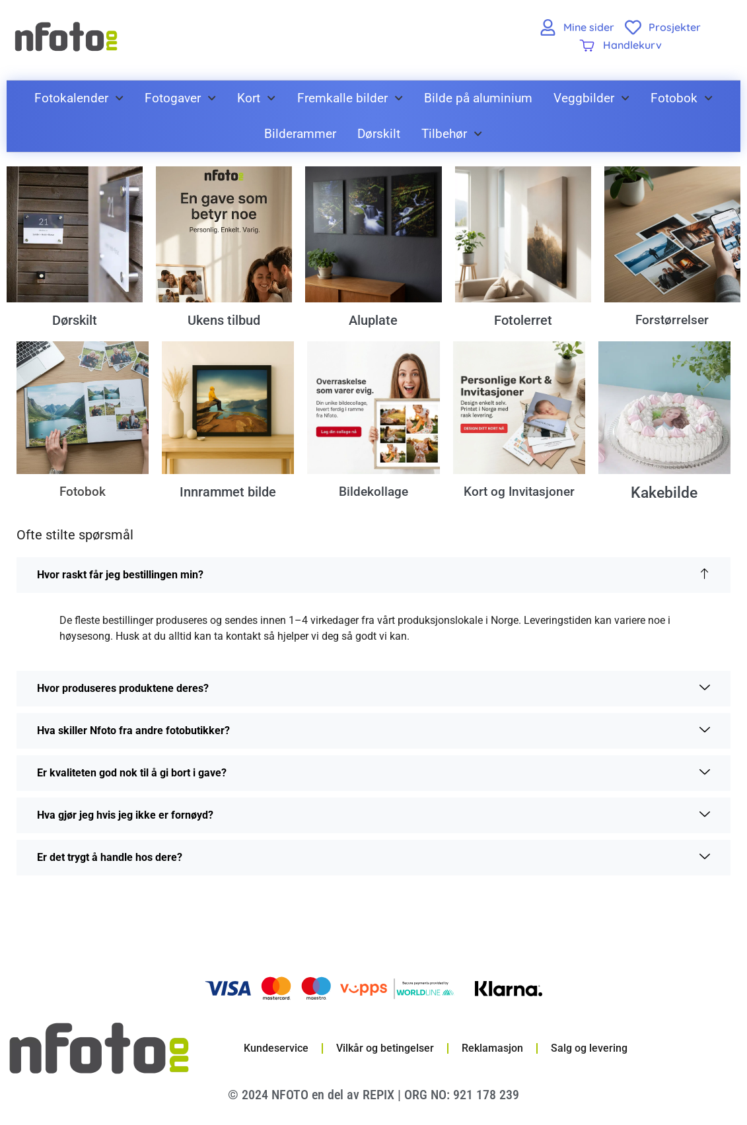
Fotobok (682, 98)
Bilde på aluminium (478, 98)
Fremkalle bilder (350, 98)
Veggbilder (591, 98)
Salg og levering (589, 1050)
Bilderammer (300, 133)
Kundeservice (276, 1050)
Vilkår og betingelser (385, 1050)
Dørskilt (378, 133)
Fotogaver (180, 98)
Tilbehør (451, 134)
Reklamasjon (492, 1050)
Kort (256, 98)
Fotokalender (79, 98)
